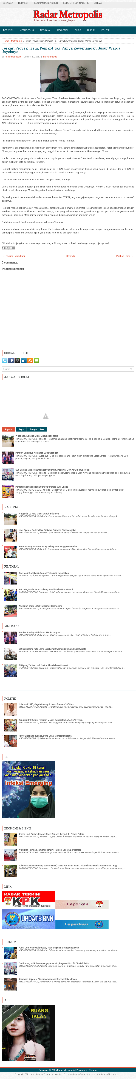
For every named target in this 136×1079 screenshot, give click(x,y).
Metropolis (27, 30)
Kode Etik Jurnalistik (76, 3)
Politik (105, 30)
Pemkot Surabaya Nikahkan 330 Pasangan (36, 453)
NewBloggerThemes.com (109, 1074)
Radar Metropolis (13, 57)
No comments (50, 57)
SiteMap (98, 3)
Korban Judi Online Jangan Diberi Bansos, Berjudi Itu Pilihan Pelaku (51, 834)
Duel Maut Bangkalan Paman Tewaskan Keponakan (44, 573)
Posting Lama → (124, 256)
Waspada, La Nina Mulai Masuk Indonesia (36, 436)
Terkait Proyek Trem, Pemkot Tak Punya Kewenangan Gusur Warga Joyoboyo (61, 49)
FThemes (29, 1074)
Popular (9, 429)
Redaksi (23, 3)
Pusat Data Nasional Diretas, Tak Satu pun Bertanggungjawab (49, 948)
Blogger (93, 1070)
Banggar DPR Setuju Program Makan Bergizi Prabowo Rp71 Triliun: (51, 720)
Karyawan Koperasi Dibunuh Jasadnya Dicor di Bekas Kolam (48, 979)
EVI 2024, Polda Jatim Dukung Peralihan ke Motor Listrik (46, 589)
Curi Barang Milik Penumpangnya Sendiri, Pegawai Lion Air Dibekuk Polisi (52, 469)
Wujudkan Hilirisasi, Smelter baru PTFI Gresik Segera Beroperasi (50, 850)
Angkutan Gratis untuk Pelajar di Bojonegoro (40, 606)
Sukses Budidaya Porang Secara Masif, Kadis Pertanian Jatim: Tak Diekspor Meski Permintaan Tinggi (68, 865)
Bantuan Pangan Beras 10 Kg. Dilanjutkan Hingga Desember (48, 546)
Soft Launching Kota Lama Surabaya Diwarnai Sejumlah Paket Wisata (52, 649)
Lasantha (58, 1074)
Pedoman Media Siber (45, 3)
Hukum (91, 30)
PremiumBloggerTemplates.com (79, 1074)
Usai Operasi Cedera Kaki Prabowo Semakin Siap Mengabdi (47, 530)
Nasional (45, 30)
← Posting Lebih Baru (14, 256)
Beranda (8, 3)
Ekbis (78, 30)
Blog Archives (37, 429)
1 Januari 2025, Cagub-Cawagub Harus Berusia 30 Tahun (46, 704)
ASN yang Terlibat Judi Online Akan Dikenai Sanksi (43, 665)
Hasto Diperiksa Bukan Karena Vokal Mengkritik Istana (45, 736)
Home (6, 41)
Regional (62, 30)
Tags (21, 429)
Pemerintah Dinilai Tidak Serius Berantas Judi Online (41, 486)
